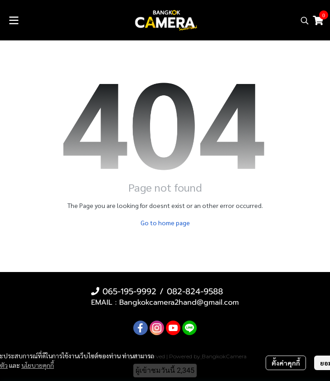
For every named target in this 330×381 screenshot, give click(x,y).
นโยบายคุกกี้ (37, 365)
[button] (304, 20)
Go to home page (165, 222)
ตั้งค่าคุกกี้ (286, 363)
